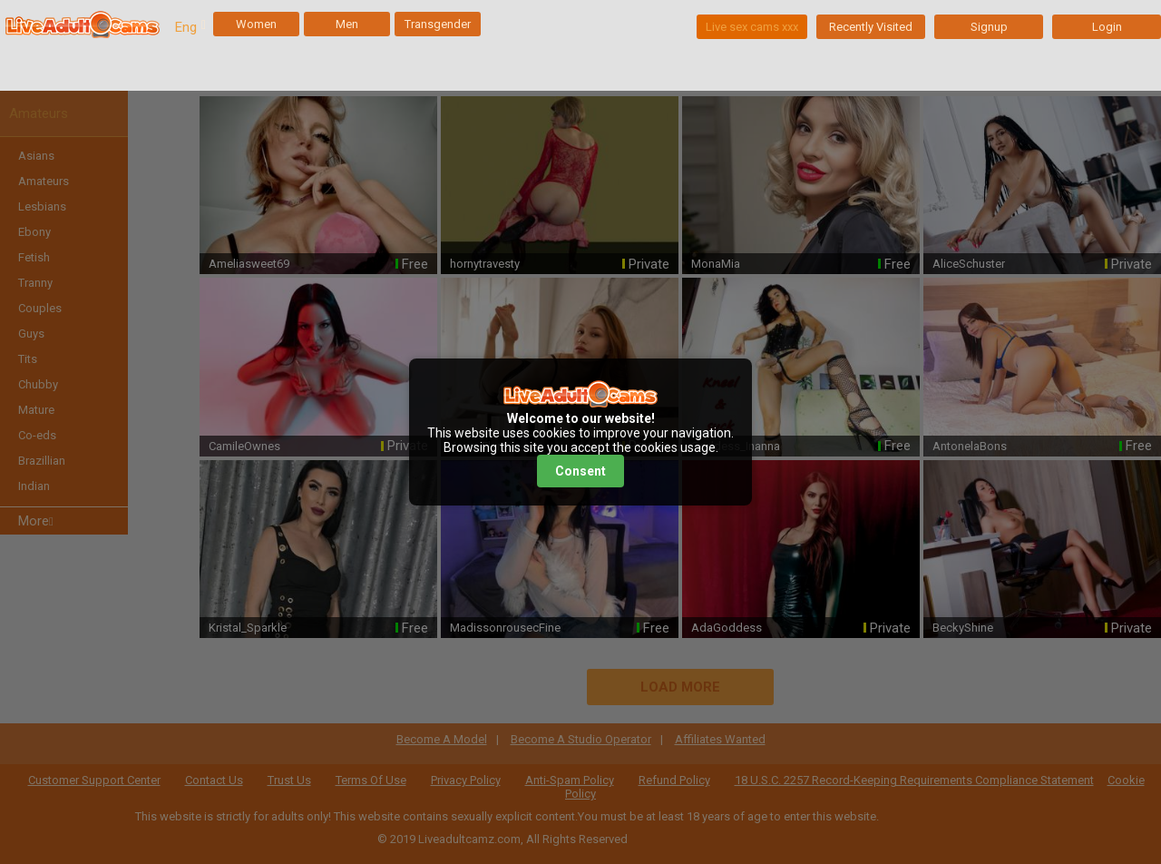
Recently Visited (870, 27)
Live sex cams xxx (752, 27)
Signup (989, 27)
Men (347, 24)
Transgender (438, 24)
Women (256, 24)
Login (1107, 27)
